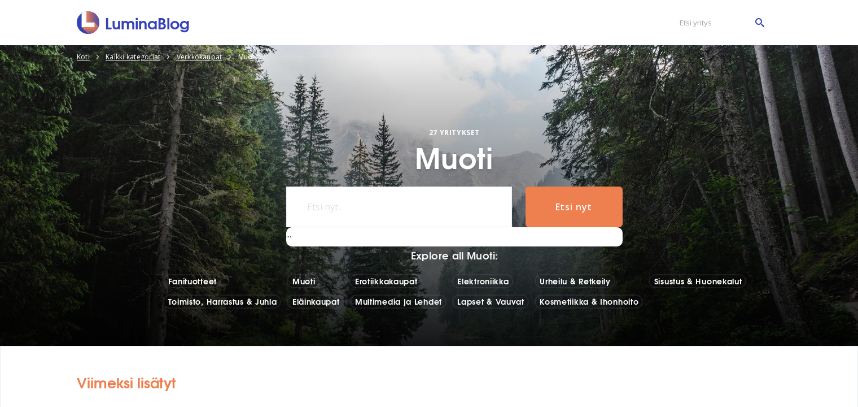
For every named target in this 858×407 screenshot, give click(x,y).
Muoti (304, 281)
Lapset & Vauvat (490, 301)
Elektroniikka (483, 281)
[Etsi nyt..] (399, 207)
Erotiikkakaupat (386, 281)
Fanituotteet (192, 281)
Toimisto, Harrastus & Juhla (222, 301)
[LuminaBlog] (133, 22)
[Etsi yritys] (719, 22)
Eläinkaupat (316, 301)
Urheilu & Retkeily (575, 281)
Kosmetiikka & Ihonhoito (589, 301)
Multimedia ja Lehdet (398, 301)
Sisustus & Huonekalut (698, 281)
